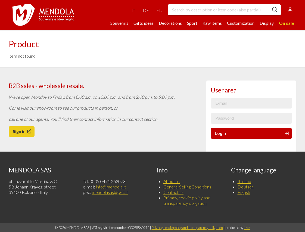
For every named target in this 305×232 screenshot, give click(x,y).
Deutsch (246, 186)
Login (252, 133)
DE (146, 10)
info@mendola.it (111, 186)
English (244, 192)
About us (171, 181)
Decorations (170, 23)
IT (133, 10)
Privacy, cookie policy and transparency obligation (186, 200)
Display (267, 23)
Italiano (244, 181)
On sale (286, 23)
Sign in (22, 131)
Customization (240, 23)
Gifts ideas (143, 23)
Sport (192, 23)
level (247, 227)
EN (159, 10)
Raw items (212, 23)
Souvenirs (119, 23)
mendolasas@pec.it (110, 192)
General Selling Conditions (187, 186)
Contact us (173, 192)
